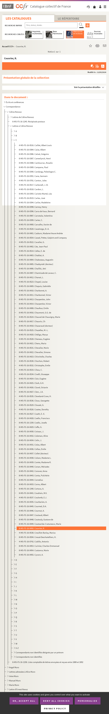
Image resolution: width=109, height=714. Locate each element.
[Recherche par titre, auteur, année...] (51, 25)
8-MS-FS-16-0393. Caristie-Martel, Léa (35, 193)
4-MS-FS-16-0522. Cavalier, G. (32, 242)
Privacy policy (55, 708)
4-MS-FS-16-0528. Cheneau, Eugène (34, 339)
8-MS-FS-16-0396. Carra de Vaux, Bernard (37, 211)
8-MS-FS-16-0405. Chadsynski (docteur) (36, 264)
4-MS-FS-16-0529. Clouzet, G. (31, 405)
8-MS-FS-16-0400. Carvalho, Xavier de (35, 224)
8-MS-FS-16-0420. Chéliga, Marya (33, 334)
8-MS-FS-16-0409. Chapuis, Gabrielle (35, 286)
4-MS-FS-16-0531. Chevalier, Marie (34, 347)
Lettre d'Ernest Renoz (18, 689)
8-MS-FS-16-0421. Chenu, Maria (32, 343)
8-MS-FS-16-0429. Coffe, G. (30, 427)
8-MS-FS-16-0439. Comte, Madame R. (35, 462)
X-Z (17, 648)
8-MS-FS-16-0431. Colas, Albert (32, 444)
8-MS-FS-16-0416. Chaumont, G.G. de (35, 312)
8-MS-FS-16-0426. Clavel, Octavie (33, 387)
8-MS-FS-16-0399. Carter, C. (31, 220)
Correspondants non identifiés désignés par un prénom (39, 652)
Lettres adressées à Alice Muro (22, 671)
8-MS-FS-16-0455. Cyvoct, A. (31, 554)
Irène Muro (13, 676)
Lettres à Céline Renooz (22, 126)
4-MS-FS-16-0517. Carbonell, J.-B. (33, 185)
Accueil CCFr (8, 46)
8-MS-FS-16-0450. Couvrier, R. (32, 528)
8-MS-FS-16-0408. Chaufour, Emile (34, 308)
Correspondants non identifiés (29, 656)
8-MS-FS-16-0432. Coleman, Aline (33, 435)
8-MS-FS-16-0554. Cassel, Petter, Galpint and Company (43, 237)
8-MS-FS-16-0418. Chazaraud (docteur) (36, 325)
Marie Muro (14, 685)
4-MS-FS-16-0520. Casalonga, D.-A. (34, 229)
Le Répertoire (68, 18)
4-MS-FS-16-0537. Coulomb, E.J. (33, 497)
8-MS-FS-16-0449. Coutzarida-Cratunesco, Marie (40, 524)
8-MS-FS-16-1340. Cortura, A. (31, 488)
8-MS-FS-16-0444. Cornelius (31, 480)
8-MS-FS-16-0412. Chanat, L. (31, 277)
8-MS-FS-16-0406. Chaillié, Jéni (32, 268)
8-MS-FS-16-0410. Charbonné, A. (33, 290)
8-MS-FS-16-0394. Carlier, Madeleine (34, 202)
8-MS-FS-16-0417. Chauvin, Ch (32, 321)
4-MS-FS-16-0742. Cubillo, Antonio (34, 541)
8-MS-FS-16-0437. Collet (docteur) (33, 453)
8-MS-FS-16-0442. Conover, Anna (33, 471)
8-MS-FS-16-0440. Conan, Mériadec (34, 466)
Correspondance (13, 106)
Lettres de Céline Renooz (23, 117)
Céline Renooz (15, 112)
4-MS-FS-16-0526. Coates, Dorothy (34, 409)
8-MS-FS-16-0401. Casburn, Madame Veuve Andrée (41, 233)
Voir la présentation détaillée (87, 87)
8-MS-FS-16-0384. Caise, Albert (32, 149)
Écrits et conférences (15, 102)
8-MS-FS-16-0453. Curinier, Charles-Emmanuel (39, 546)
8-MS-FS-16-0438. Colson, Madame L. (35, 457)
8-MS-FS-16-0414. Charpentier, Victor (35, 303)
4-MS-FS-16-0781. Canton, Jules (33, 180)
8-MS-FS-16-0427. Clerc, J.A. (31, 391)
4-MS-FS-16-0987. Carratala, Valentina (36, 215)
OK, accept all (24, 700)
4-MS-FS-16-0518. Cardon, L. (31, 189)
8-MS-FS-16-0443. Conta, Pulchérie (34, 475)
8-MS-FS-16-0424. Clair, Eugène (32, 378)
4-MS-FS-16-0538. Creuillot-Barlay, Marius (37, 532)
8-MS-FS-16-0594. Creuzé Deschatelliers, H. (37, 537)
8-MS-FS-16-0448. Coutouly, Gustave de (36, 519)
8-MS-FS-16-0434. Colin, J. (30, 440)
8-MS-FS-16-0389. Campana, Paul (33, 167)
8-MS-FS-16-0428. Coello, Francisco (34, 418)
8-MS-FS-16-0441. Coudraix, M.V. (33, 493)
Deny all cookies (56, 700)
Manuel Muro (15, 680)
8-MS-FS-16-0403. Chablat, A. (31, 255)
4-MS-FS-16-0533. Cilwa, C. (30, 369)
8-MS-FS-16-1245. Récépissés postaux (28, 121)
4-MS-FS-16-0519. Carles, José (32, 198)
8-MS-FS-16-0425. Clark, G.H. (31, 383)
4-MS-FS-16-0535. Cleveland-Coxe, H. (35, 396)
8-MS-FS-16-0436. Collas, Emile (32, 449)
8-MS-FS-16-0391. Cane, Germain (33, 176)
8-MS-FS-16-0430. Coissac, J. (31, 431)
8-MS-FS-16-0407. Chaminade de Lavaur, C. (37, 273)
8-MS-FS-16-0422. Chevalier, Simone (34, 352)
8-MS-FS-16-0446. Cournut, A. (31, 510)
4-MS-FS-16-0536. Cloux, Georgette (34, 400)
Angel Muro (14, 667)
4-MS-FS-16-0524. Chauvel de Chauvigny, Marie (39, 317)
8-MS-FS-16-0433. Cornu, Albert (32, 484)
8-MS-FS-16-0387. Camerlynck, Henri (35, 158)
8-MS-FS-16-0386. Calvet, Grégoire (34, 154)
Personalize (88, 700)
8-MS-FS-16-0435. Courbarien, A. (33, 502)
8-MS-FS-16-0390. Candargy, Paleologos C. (37, 171)
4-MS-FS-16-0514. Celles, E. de (32, 251)
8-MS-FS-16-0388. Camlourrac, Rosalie (36, 162)
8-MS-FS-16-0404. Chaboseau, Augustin (36, 259)
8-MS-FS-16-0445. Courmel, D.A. (33, 506)
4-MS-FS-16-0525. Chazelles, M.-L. (33, 330)
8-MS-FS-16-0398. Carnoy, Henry (33, 207)
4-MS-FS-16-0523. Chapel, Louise (33, 281)
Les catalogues (18, 18)
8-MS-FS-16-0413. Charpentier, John (34, 299)
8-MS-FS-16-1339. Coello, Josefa (33, 422)
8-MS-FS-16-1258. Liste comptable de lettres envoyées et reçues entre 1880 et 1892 (47, 662)
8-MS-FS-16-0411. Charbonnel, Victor (35, 295)
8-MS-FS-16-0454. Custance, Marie (34, 550)
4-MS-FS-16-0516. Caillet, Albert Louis (35, 145)
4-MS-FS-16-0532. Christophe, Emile (34, 365)
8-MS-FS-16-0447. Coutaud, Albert (33, 515)
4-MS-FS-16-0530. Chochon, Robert (34, 361)
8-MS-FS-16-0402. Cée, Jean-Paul (33, 246)
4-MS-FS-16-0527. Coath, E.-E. (32, 413)
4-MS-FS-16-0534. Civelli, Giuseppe (34, 374)
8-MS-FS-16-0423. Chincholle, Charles (35, 356)
